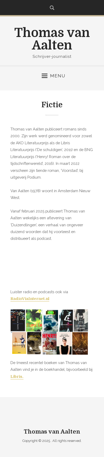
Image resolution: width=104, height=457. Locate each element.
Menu (53, 76)
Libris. (16, 376)
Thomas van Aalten (52, 39)
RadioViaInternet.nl (29, 299)
